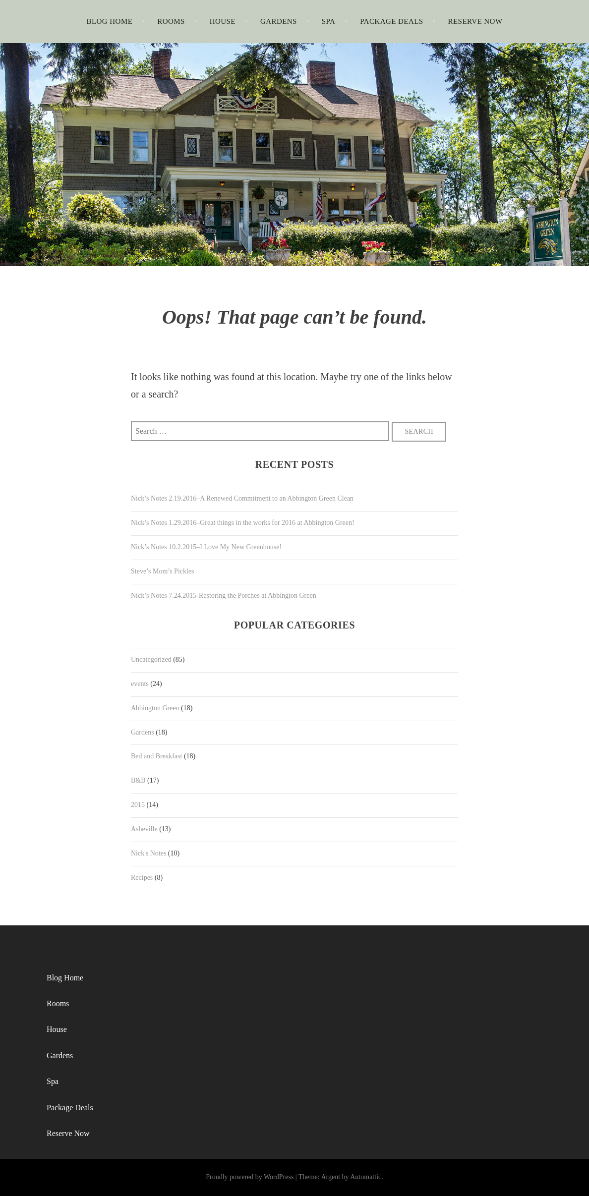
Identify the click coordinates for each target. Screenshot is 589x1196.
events (140, 683)
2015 (138, 804)
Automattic (365, 1177)
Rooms (171, 21)
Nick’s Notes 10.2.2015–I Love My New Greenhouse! (206, 547)
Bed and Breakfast (156, 756)
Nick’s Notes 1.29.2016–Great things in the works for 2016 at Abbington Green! (242, 522)
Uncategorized (151, 659)
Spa (329, 21)
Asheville (144, 829)
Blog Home (109, 21)
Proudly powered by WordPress (250, 1177)
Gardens (278, 21)
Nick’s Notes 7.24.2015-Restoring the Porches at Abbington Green (223, 595)
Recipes (142, 877)
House (223, 21)
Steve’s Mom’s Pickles (162, 571)
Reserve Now (475, 21)
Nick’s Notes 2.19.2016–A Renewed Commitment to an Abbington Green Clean (242, 498)
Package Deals (391, 21)
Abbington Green (155, 708)
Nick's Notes (148, 853)
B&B (138, 780)
